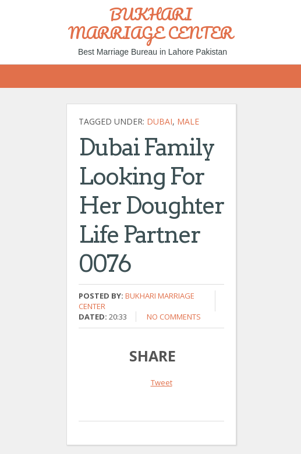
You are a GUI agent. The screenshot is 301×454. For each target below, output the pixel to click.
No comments (174, 316)
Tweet (161, 382)
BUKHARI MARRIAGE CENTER (150, 23)
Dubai (159, 121)
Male (188, 121)
